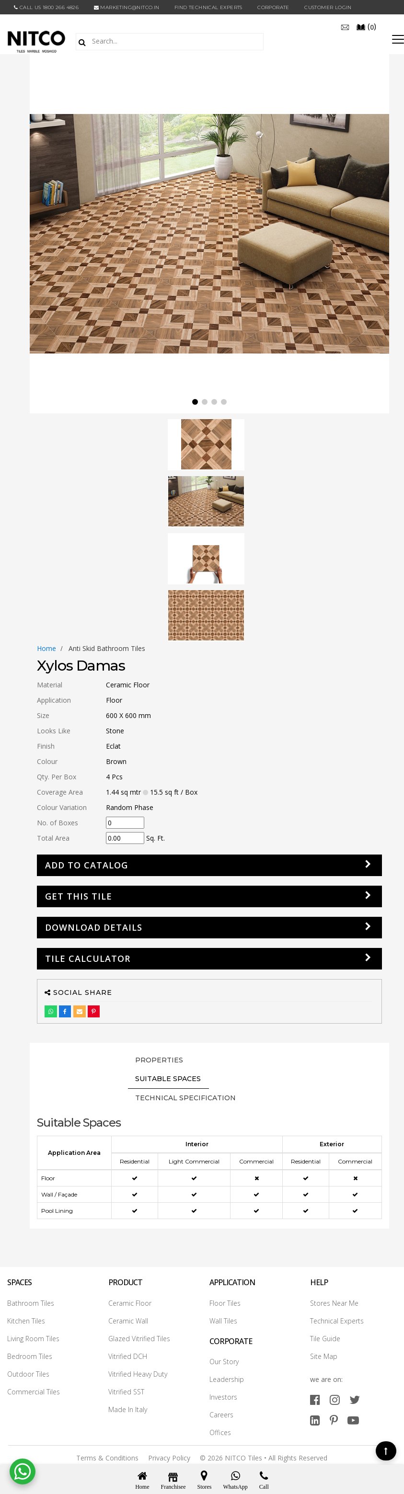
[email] (345, 26)
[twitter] (354, 1399)
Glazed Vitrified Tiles (139, 1338)
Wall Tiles (223, 1320)
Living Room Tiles (33, 1338)
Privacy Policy (169, 1457)
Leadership (226, 1379)
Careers (221, 1414)
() (366, 26)
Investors (223, 1397)
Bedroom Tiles (29, 1356)
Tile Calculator (87, 958)
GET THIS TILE (78, 896)
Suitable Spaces (168, 1078)
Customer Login (328, 7)
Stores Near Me (334, 1303)
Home (46, 648)
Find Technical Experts (208, 7)
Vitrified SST (126, 1391)
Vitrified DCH (127, 1356)
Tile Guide (325, 1338)
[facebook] (315, 1399)
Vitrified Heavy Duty (137, 1374)
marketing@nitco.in (127, 7)
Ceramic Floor (129, 1303)
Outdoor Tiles (28, 1374)
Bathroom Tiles (30, 1303)
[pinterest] (334, 1420)
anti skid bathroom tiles (107, 648)
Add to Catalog (86, 865)
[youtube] (353, 1420)
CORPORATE (273, 7)
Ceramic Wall (128, 1320)
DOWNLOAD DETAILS (93, 927)
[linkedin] (315, 1420)
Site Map (323, 1356)
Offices (220, 1432)
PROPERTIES (159, 1060)
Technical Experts (337, 1320)
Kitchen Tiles (26, 1320)
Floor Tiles (225, 1303)
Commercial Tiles (33, 1391)
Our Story (224, 1361)
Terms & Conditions (107, 1457)
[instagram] (335, 1399)
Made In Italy (127, 1409)
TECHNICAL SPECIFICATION (185, 1098)
